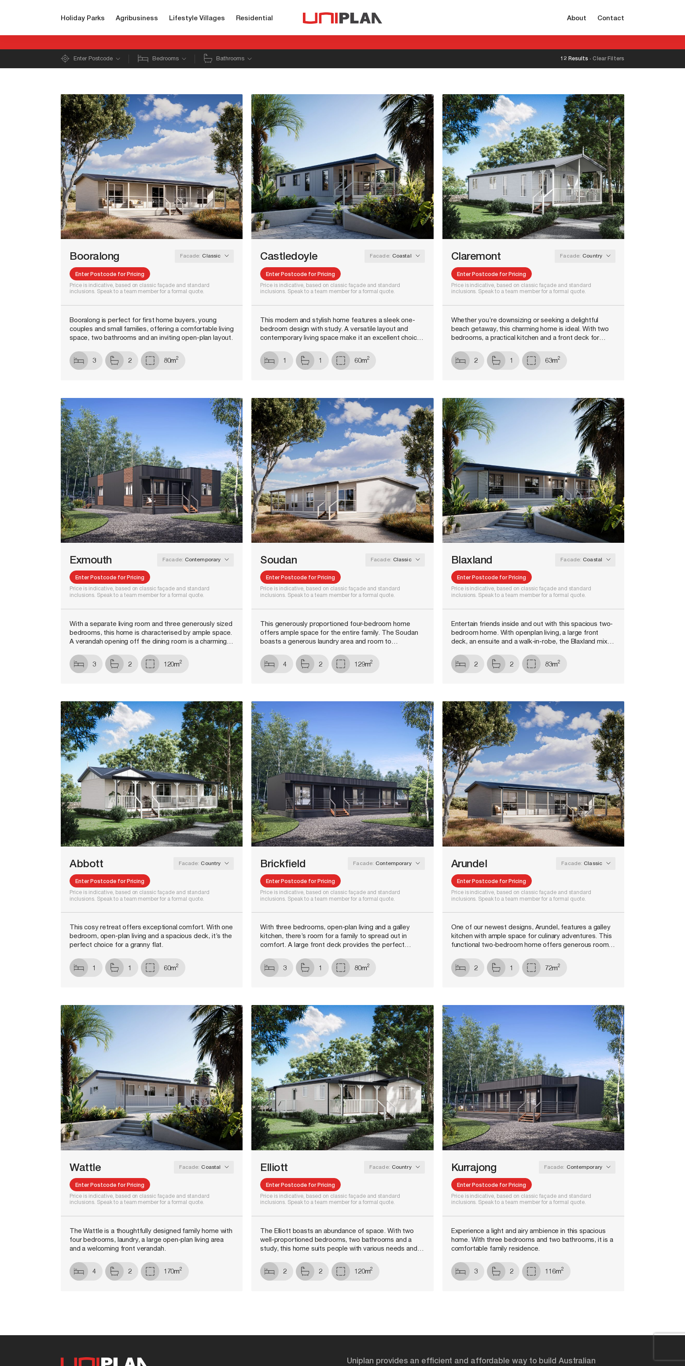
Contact (610, 18)
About (576, 18)
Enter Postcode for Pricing (109, 274)
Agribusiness (137, 18)
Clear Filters (608, 59)
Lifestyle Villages (197, 18)
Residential (254, 18)
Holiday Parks (83, 18)
